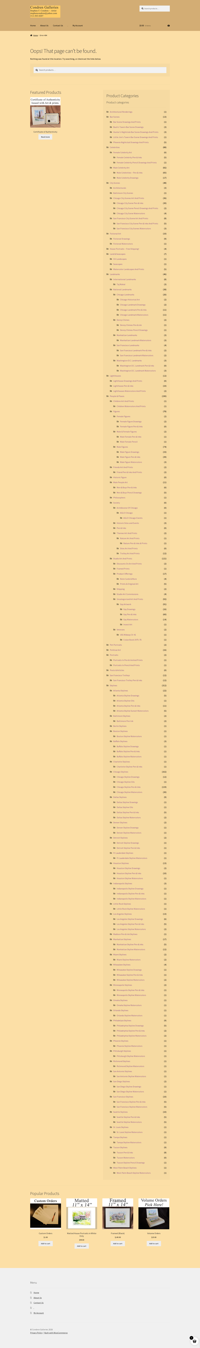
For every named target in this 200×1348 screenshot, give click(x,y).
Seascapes (117, 264)
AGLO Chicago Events (133, 518)
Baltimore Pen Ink (125, 721)
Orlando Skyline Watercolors (129, 1015)
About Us (44, 25)
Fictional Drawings (121, 238)
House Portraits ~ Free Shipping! (124, 249)
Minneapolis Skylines (122, 985)
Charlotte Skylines (121, 761)
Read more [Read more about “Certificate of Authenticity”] (45, 137)
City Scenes (115, 183)
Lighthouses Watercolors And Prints (129, 391)
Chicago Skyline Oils (126, 782)
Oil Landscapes (120, 259)
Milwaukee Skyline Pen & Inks (130, 975)
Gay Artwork (125, 604)
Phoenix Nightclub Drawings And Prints (131, 142)
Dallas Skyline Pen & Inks (128, 812)
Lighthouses (115, 375)
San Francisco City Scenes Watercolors (134, 228)
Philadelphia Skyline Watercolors (131, 1035)
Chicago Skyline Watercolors (129, 792)
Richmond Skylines (121, 1061)
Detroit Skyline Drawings (128, 843)
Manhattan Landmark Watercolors (135, 340)
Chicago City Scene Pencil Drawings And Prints (137, 208)
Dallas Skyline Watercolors (129, 817)
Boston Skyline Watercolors (129, 736)
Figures (116, 411)
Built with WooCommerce (56, 1332)
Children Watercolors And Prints (131, 406)
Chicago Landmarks (125, 294)
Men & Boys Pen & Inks (127, 487)
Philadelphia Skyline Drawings (130, 1025)
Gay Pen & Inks (129, 614)
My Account (78, 25)
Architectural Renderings (121, 111)
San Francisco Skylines (123, 1096)
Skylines (113, 685)
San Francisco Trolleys (120, 675)
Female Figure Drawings (131, 421)
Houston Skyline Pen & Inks (129, 873)
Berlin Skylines (120, 726)
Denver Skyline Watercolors (129, 832)
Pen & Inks (121, 528)
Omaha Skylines (120, 1000)
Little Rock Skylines (122, 903)
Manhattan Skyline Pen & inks (130, 944)
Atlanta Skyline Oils (125, 700)
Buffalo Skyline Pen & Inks (128, 751)
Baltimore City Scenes (123, 193)
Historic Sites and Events (128, 523)
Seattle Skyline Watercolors (129, 1122)
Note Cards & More (128, 579)
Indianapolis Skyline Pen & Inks (130, 893)
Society (116, 502)
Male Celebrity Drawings (127, 177)
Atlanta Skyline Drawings (128, 695)
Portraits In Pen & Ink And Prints (128, 660)
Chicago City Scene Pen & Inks (130, 203)
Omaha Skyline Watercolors (129, 1005)
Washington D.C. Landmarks (129, 360)
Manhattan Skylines (122, 939)
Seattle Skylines (120, 1112)
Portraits (114, 655)
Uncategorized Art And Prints (130, 599)
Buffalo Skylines (120, 741)
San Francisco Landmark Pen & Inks (136, 350)
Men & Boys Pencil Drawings (129, 492)
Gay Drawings (129, 609)
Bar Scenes (115, 116)
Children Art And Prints (123, 401)
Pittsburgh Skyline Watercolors (131, 1056)
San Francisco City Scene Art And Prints (130, 218)
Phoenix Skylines (120, 1041)
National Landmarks (122, 289)
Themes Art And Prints (127, 533)
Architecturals (119, 188)
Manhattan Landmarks (127, 335)
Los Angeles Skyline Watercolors (131, 929)
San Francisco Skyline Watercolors (132, 1106)
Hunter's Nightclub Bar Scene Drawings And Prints (135, 132)
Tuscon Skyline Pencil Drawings (131, 1162)
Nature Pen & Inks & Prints (135, 543)
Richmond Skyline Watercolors (130, 1066)
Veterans (121, 629)
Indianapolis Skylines (122, 883)
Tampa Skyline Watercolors (129, 1142)
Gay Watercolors (130, 619)
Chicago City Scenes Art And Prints (128, 198)
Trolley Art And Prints (130, 553)
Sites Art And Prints (129, 548)
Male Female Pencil (129, 441)
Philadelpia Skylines (122, 1020)
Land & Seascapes (117, 254)
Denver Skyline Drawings (128, 827)
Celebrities (115, 147)
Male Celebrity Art (121, 167)
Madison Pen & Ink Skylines (125, 934)
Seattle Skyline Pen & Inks (128, 1117)
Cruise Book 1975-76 (132, 639)
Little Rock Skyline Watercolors (131, 908)
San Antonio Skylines (122, 1071)
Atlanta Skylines (120, 690)
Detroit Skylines (120, 837)
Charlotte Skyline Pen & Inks (129, 766)
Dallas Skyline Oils (125, 807)
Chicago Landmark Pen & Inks (133, 309)
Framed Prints (123, 568)
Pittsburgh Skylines (122, 1051)
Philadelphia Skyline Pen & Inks (131, 1030)
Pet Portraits (116, 645)
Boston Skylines (120, 731)
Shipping (121, 589)
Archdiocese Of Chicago (127, 507)
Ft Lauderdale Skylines (123, 853)
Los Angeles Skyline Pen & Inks (130, 924)
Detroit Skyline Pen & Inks (128, 848)
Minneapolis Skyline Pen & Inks (130, 990)
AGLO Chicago (126, 512)
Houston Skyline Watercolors (130, 878)
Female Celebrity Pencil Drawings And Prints (137, 162)
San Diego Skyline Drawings (129, 1086)
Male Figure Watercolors (131, 462)
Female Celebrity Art (122, 152)
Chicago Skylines (120, 771)
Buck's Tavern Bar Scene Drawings (128, 127)
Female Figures (123, 416)
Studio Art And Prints (122, 558)
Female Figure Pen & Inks (131, 426)
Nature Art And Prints (130, 538)
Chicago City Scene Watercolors (131, 213)
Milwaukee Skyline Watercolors (130, 980)
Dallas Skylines (120, 797)
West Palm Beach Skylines (125, 1167)
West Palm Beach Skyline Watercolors (134, 1173)
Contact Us (58, 25)
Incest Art (127, 624)
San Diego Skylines (121, 1081)
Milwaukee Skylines (121, 964)
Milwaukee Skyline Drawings (129, 969)
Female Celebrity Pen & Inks (129, 157)
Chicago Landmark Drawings (133, 304)
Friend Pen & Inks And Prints (129, 472)
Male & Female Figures (127, 431)
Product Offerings (125, 573)
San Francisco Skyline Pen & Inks (131, 1101)
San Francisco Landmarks (128, 345)
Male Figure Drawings (129, 452)
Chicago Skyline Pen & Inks (129, 787)
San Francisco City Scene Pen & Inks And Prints (137, 223)
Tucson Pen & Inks (125, 1152)
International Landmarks (124, 279)
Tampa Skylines (120, 1137)
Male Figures (122, 447)
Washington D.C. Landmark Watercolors (138, 370)
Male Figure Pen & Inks (130, 457)
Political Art (115, 650)
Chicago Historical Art (130, 299)
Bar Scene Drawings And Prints (127, 122)
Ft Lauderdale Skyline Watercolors (132, 858)
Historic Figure (120, 477)
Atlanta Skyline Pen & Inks (128, 705)
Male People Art (120, 482)
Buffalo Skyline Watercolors (129, 756)
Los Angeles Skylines (122, 914)
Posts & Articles (117, 670)
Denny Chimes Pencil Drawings (134, 330)
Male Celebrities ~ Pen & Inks (130, 172)
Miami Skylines (120, 954)
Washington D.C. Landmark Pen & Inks (137, 365)
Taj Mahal (121, 284)
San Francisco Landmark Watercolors (136, 355)
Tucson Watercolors (126, 1157)
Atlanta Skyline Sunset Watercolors (133, 710)
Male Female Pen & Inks (130, 436)
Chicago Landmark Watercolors (134, 314)
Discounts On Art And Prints (129, 563)
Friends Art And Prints (123, 467)
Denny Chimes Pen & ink (131, 325)
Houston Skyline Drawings (128, 868)
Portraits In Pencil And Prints (126, 665)
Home (33, 25)
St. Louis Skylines (120, 1127)
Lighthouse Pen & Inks (123, 386)
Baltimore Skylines (121, 716)
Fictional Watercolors (123, 243)
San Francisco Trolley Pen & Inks (127, 680)
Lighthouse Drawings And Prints (127, 381)
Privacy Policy (36, 1332)
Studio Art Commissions (127, 594)
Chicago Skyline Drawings (128, 777)
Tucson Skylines (120, 1147)
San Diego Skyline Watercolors (130, 1091)
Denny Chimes (123, 320)
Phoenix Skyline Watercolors (129, 1046)
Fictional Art (115, 233)
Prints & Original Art (129, 584)
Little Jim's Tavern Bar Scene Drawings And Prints (135, 137)
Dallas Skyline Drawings (127, 802)
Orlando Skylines (120, 1010)
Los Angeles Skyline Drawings (130, 919)
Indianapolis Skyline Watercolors (131, 898)
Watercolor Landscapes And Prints (128, 269)
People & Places (117, 396)
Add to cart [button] (45, 1243)
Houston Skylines (121, 863)
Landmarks (115, 274)
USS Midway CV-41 (128, 634)
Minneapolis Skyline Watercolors (131, 995)
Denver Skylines (120, 822)
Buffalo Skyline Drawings (128, 746)
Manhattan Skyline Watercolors (131, 949)
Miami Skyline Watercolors (129, 959)
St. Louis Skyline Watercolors (130, 1132)
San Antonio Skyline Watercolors (131, 1076)
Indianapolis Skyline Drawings (130, 888)
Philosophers (119, 497)
